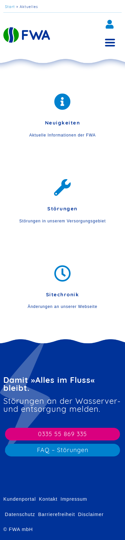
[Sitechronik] (62, 273)
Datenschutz (20, 514)
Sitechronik (62, 294)
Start (10, 6)
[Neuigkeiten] (62, 101)
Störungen (62, 208)
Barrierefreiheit (56, 514)
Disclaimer (91, 514)
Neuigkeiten (62, 123)
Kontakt (48, 499)
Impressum (73, 499)
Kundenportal (19, 499)
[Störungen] (62, 187)
